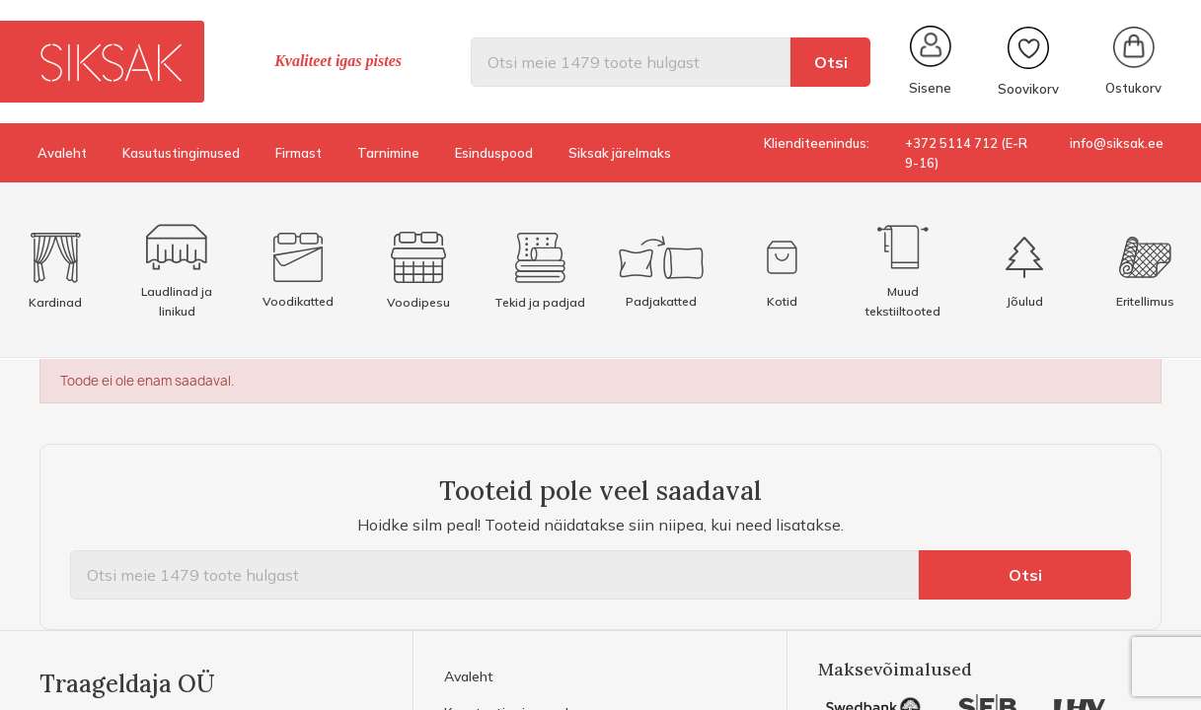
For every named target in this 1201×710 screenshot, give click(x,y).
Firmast (298, 153)
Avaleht (62, 153)
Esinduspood (494, 153)
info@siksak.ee (1116, 143)
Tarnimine (388, 153)
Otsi (831, 62)
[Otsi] (630, 62)
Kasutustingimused (181, 153)
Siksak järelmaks (619, 153)
